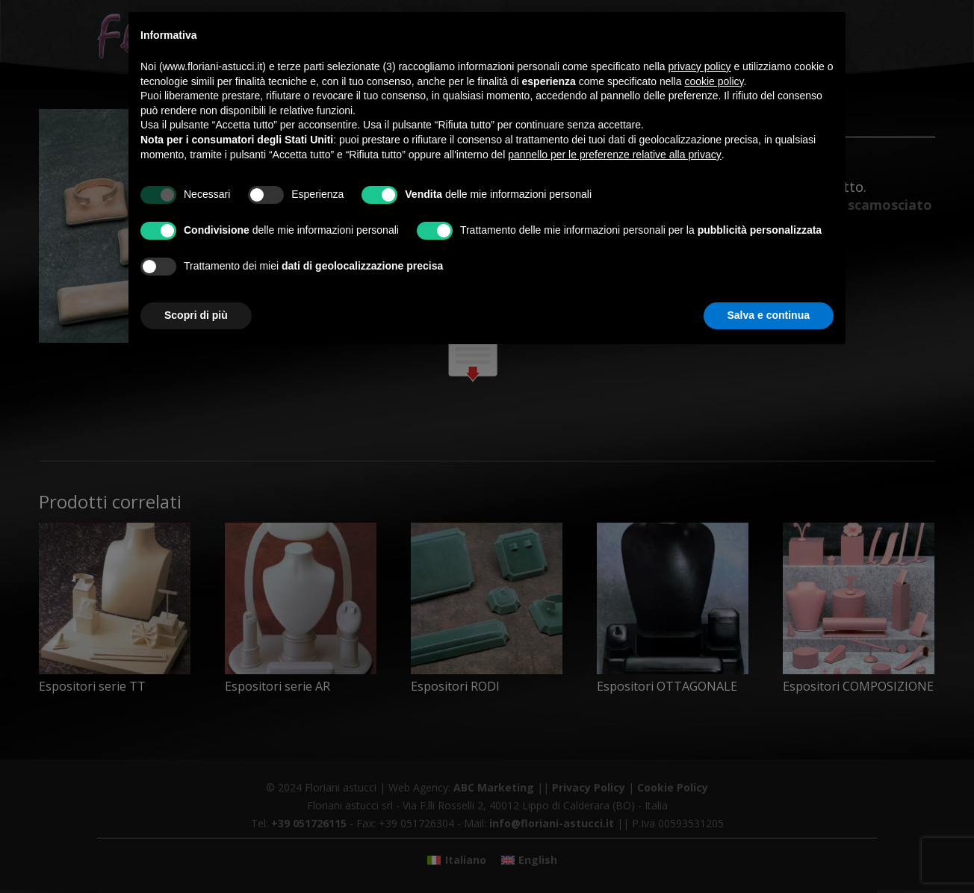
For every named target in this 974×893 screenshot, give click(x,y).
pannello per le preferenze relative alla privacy (615, 155)
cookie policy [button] (713, 81)
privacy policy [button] (700, 66)
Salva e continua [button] (769, 315)
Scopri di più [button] (196, 315)
